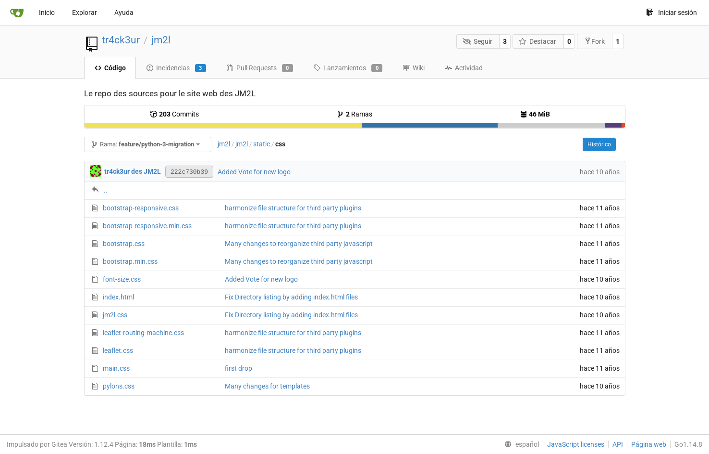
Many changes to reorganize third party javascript (299, 243)
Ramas (354, 114)
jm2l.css (115, 315)
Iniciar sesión (671, 12)
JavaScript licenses (575, 444)
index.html (118, 297)
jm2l (161, 40)
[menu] (520, 444)
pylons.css (118, 386)
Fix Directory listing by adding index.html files (291, 297)
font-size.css (122, 279)
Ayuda (124, 12)
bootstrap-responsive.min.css (147, 226)
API (617, 444)
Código (110, 68)
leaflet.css (118, 350)
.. (106, 190)
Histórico (599, 144)
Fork (594, 41)
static (261, 144)
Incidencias (176, 68)
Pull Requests (259, 68)
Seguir (477, 41)
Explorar (84, 12)
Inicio (47, 12)
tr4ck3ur (121, 40)
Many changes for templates (267, 386)
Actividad (464, 68)
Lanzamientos (347, 68)
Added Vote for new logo (254, 172)
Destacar (538, 41)
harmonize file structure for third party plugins (293, 208)
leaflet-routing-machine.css (143, 333)
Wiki (414, 68)
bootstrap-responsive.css (141, 208)
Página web (648, 444)
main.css (116, 368)
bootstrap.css (124, 243)
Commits (174, 114)
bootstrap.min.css (130, 261)
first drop (238, 368)
